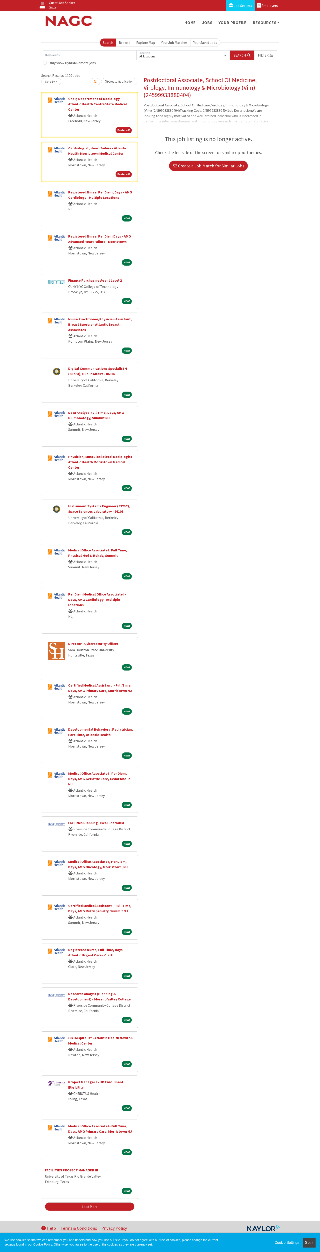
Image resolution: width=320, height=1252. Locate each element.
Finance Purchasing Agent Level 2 (95, 280)
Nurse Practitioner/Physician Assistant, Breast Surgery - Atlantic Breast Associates (100, 324)
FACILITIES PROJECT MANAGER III (71, 1170)
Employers (267, 5)
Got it (309, 1242)
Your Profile (233, 22)
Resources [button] (264, 22)
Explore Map (145, 42)
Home (190, 22)
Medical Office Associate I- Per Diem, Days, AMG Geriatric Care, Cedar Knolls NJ (99, 778)
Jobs (207, 22)
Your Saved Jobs (205, 42)
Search (108, 42)
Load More (90, 1206)
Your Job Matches (174, 42)
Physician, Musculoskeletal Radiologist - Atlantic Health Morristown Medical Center (101, 462)
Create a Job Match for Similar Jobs (208, 166)
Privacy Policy (114, 1228)
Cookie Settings (286, 1242)
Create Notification (119, 81)
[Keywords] (89, 55)
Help (48, 1228)
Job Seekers (240, 5)
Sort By (50, 81)
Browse (124, 42)
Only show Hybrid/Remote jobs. (72, 63)
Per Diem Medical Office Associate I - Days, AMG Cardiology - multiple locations (97, 599)
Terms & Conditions (78, 1228)
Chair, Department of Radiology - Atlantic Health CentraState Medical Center (97, 104)
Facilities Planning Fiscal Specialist (96, 823)
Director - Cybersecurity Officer (93, 643)
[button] (265, 55)
